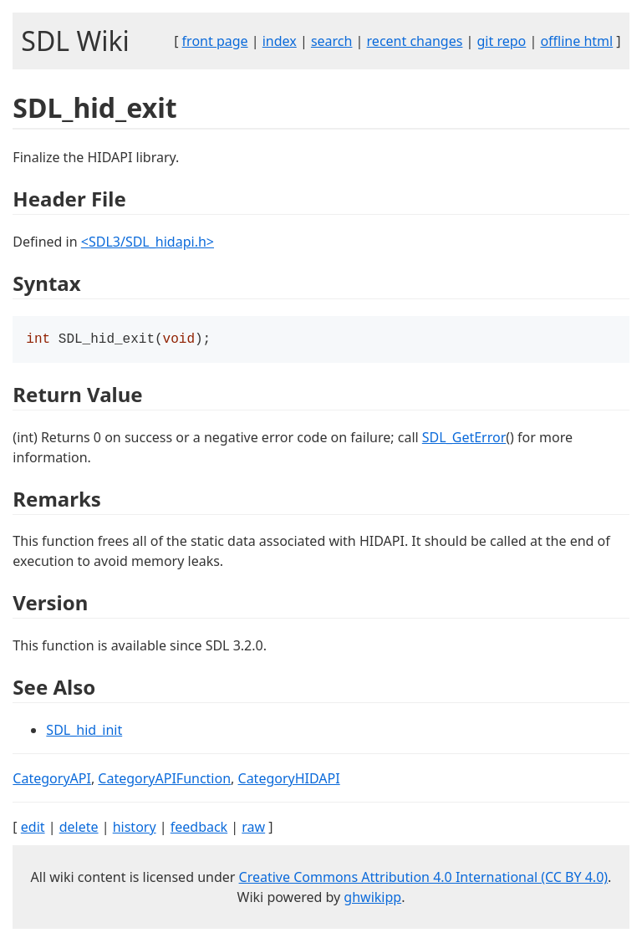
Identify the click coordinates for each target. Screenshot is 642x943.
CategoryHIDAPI (289, 780)
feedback (199, 828)
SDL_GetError (464, 439)
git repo (502, 41)
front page (215, 41)
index (279, 41)
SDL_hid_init (84, 731)
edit (33, 828)
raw (253, 828)
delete (79, 828)
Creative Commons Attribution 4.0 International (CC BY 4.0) (424, 878)
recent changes (415, 41)
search (332, 41)
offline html (576, 41)
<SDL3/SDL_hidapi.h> (147, 241)
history (134, 828)
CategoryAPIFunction (164, 780)
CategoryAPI (52, 780)
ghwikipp (372, 898)
